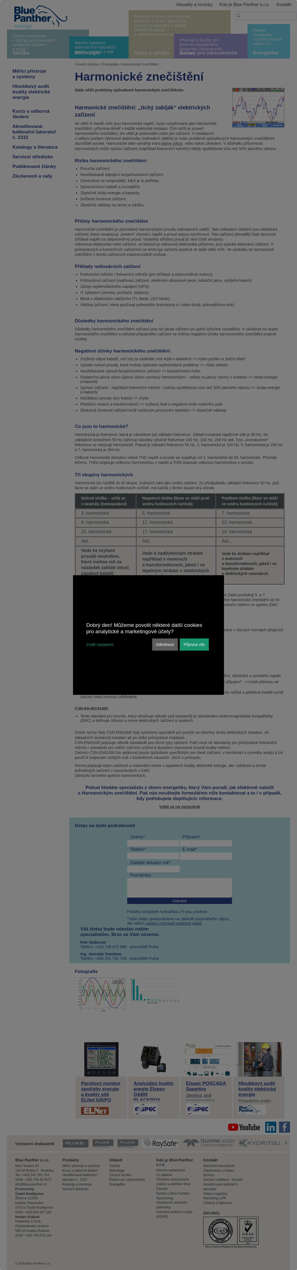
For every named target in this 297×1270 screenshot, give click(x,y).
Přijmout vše (194, 644)
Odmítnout (165, 644)
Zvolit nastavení (99, 644)
